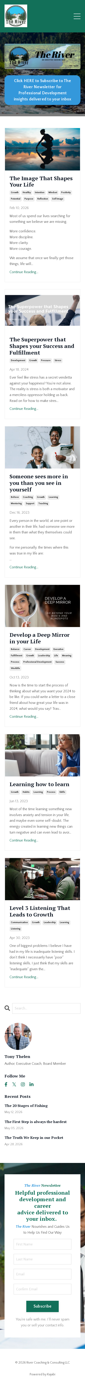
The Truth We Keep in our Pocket (34, 1138)
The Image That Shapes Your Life (41, 181)
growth (15, 192)
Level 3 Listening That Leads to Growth (40, 911)
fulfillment (16, 655)
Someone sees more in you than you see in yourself (39, 483)
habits (26, 792)
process (15, 662)
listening (15, 929)
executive (58, 649)
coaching (28, 497)
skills (62, 792)
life (56, 655)
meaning (66, 655)
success (60, 662)
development (18, 360)
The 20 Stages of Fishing (26, 1106)
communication (19, 922)
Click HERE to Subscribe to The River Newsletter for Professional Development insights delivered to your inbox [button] (42, 90)
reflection (42, 199)
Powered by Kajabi (42, 1374)
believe (15, 497)
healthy (27, 192)
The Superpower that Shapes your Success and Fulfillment (42, 346)
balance (15, 649)
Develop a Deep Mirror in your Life (40, 638)
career (27, 649)
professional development (37, 662)
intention (39, 192)
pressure (46, 360)
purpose (28, 199)
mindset (53, 192)
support (30, 503)
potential (15, 199)
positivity (66, 192)
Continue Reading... (24, 272)
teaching (43, 503)
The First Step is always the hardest (36, 1122)
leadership (44, 655)
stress (58, 360)
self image (57, 199)
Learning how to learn (39, 784)
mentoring (16, 503)
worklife (15, 668)
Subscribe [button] (42, 1306)
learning (53, 497)
